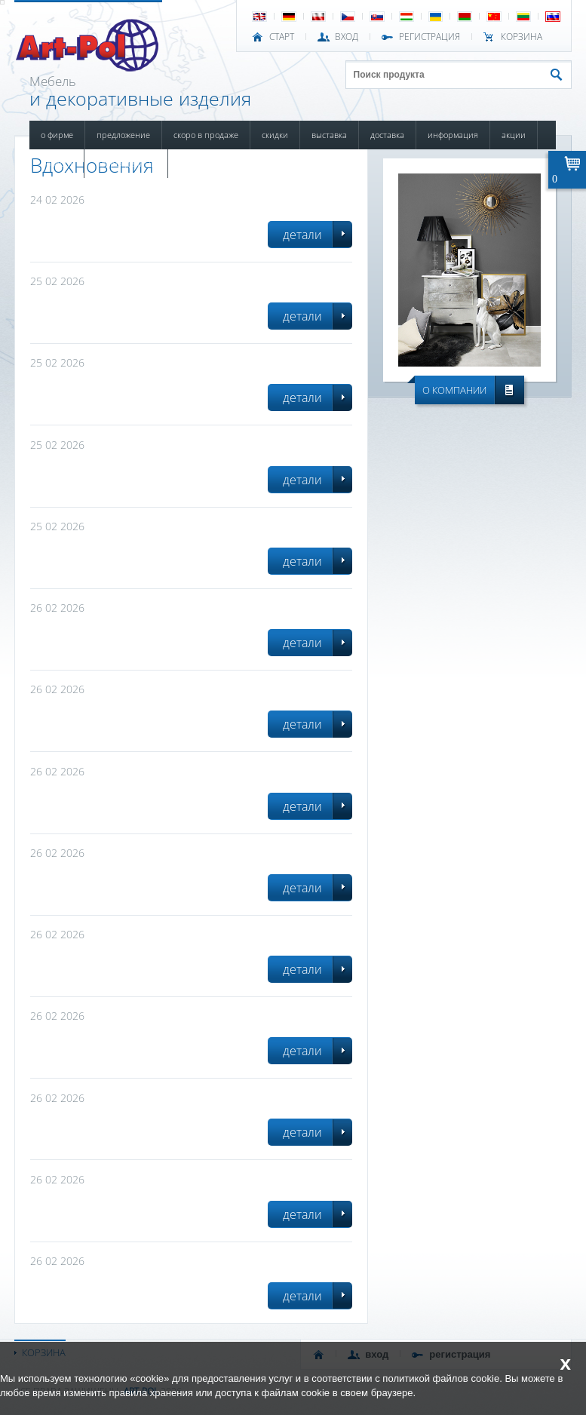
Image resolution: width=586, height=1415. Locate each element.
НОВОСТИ (56, 163)
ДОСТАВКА (387, 134)
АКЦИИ (514, 134)
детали (302, 234)
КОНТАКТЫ (197, 163)
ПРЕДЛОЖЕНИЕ (123, 134)
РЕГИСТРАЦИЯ (429, 37)
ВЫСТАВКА (329, 134)
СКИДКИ (275, 134)
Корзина (521, 37)
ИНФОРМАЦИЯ (453, 134)
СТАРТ (281, 37)
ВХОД (346, 37)
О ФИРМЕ (57, 134)
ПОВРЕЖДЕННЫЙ (126, 163)
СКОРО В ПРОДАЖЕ (205, 134)
